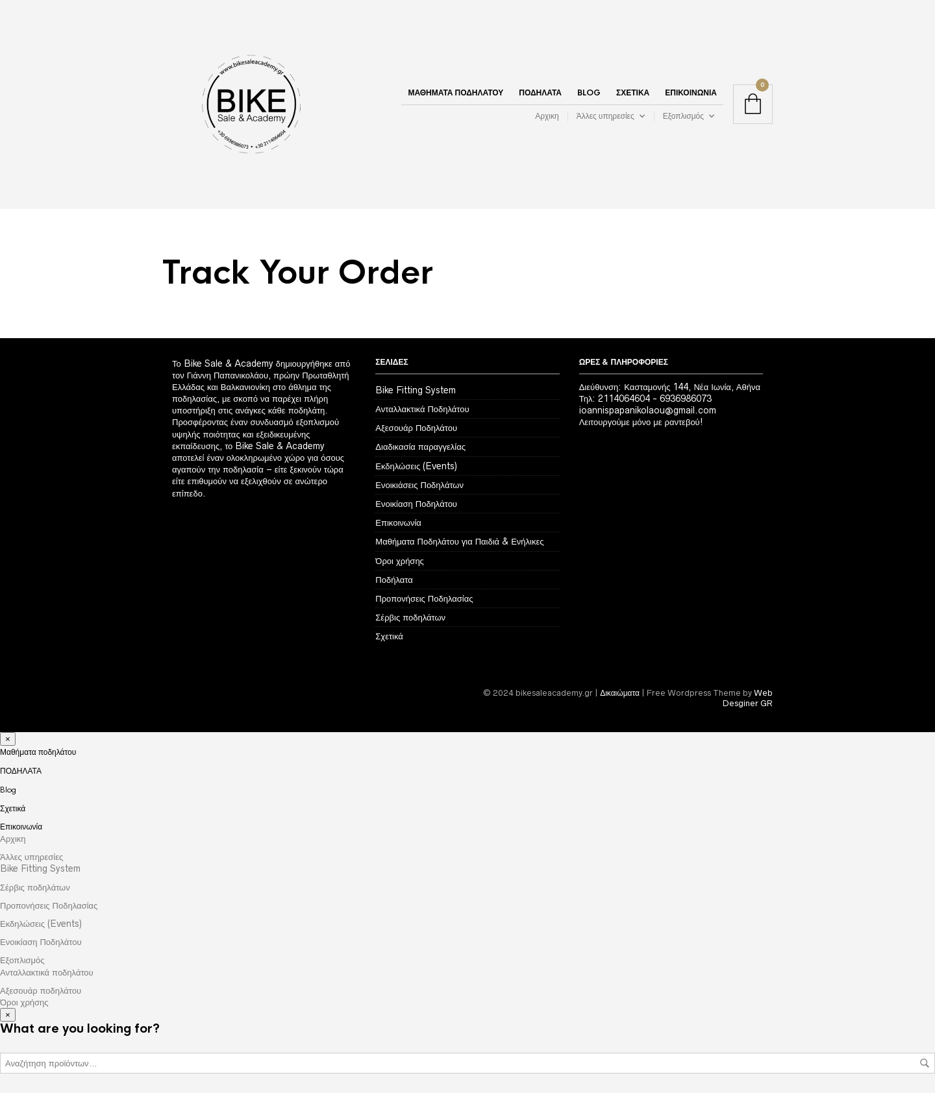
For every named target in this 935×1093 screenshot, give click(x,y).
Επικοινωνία (691, 93)
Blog (589, 93)
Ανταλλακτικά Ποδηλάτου (422, 409)
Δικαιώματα (620, 693)
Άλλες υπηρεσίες (605, 116)
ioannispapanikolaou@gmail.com (647, 410)
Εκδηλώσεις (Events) (416, 466)
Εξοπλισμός (683, 116)
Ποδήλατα (393, 579)
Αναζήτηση (924, 1063)
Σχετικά (632, 93)
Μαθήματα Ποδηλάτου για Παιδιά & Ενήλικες (459, 541)
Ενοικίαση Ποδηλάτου (416, 503)
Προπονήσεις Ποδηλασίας (424, 598)
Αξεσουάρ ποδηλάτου (40, 990)
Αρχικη (546, 116)
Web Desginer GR (748, 698)
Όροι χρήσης (399, 561)
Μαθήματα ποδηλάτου (455, 93)
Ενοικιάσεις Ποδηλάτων (419, 485)
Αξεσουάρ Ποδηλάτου (416, 428)
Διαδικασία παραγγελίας (420, 446)
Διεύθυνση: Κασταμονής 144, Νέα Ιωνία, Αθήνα (669, 387)
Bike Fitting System (415, 390)
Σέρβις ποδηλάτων (410, 617)
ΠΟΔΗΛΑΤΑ (540, 93)
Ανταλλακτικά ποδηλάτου (47, 972)
